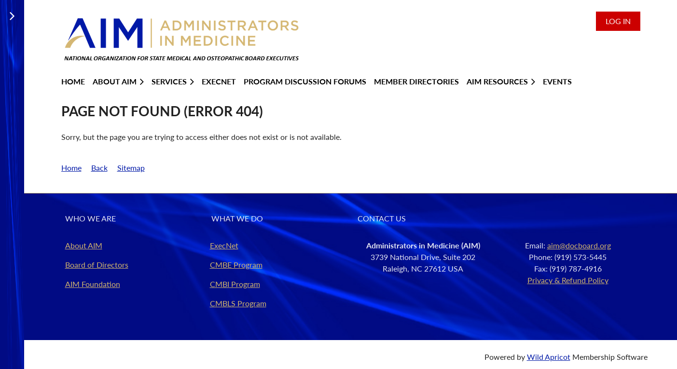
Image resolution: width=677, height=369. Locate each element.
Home (71, 167)
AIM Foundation (92, 283)
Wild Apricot (548, 356)
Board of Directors (96, 264)
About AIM (83, 245)
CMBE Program (236, 264)
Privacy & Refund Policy (567, 280)
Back (99, 167)
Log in (618, 21)
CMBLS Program (238, 303)
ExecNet (224, 245)
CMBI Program (235, 283)
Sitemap (131, 167)
